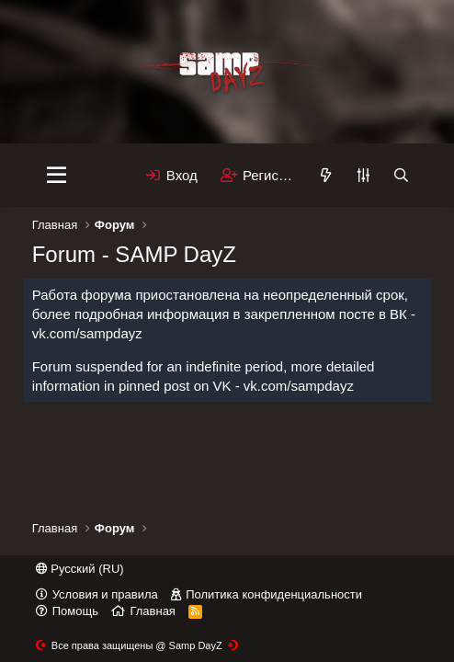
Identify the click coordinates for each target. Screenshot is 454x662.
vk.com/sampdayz (87, 333)
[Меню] (56, 176)
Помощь (75, 611)
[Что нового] (326, 175)
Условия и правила (105, 594)
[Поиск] (401, 175)
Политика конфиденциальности (274, 594)
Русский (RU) (80, 569)
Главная (152, 611)
